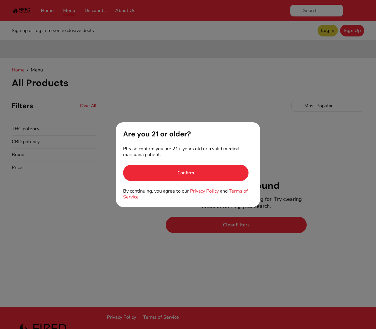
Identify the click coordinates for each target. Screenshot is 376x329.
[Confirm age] (186, 173)
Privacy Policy (204, 191)
